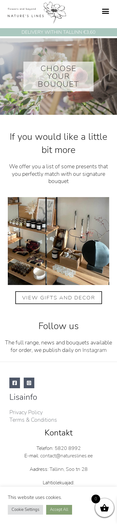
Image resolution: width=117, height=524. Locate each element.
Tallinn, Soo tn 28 (69, 469)
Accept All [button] (59, 509)
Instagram (94, 350)
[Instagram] (29, 383)
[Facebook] (14, 383)
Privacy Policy (26, 412)
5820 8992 (68, 448)
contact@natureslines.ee (66, 455)
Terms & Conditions (33, 420)
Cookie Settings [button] (25, 509)
